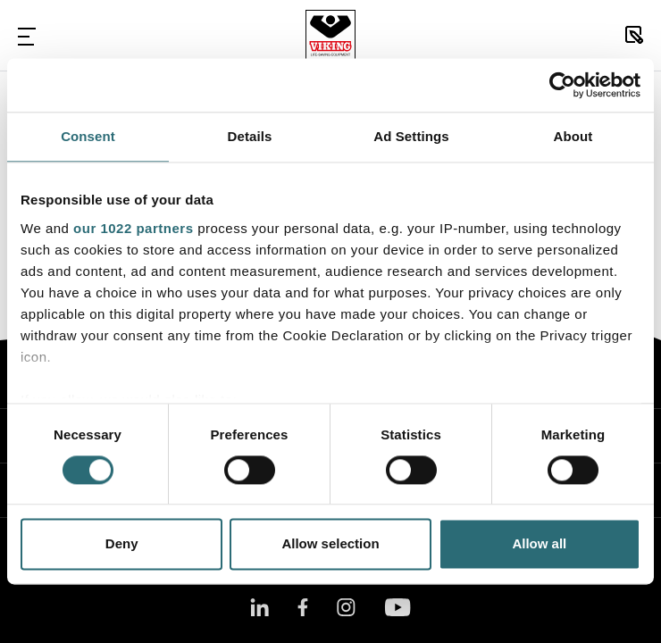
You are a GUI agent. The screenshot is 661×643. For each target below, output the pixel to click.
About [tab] (573, 136)
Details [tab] (250, 136)
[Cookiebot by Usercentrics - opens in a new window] (562, 84)
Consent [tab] (88, 136)
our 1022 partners (133, 228)
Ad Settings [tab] (410, 136)
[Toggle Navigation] (27, 35)
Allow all (539, 544)
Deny (121, 544)
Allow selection (330, 544)
